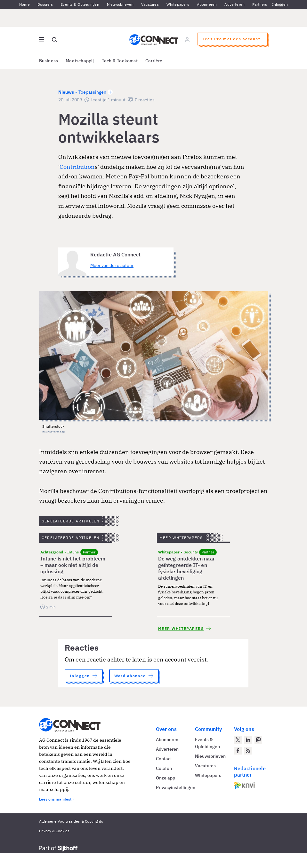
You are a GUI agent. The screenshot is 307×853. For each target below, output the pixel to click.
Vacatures (150, 4)
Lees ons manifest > (57, 799)
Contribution (77, 166)
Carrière (154, 61)
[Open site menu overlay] (41, 39)
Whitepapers (177, 4)
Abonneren (207, 4)
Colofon (164, 768)
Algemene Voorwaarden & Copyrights (71, 821)
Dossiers (45, 4)
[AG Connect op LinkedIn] (248, 740)
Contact (164, 759)
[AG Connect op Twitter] (238, 740)
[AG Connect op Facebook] (238, 751)
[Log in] (187, 39)
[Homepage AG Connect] (153, 39)
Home (24, 4)
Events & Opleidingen (80, 4)
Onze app (165, 778)
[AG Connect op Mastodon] (258, 740)
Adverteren (234, 4)
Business (48, 61)
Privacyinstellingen (175, 787)
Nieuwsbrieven (120, 4)
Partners (259, 4)
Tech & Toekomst (120, 61)
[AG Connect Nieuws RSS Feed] (248, 751)
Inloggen (280, 4)
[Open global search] (54, 39)
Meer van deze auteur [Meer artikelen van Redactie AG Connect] (111, 265)
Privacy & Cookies (54, 830)
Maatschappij (80, 61)
